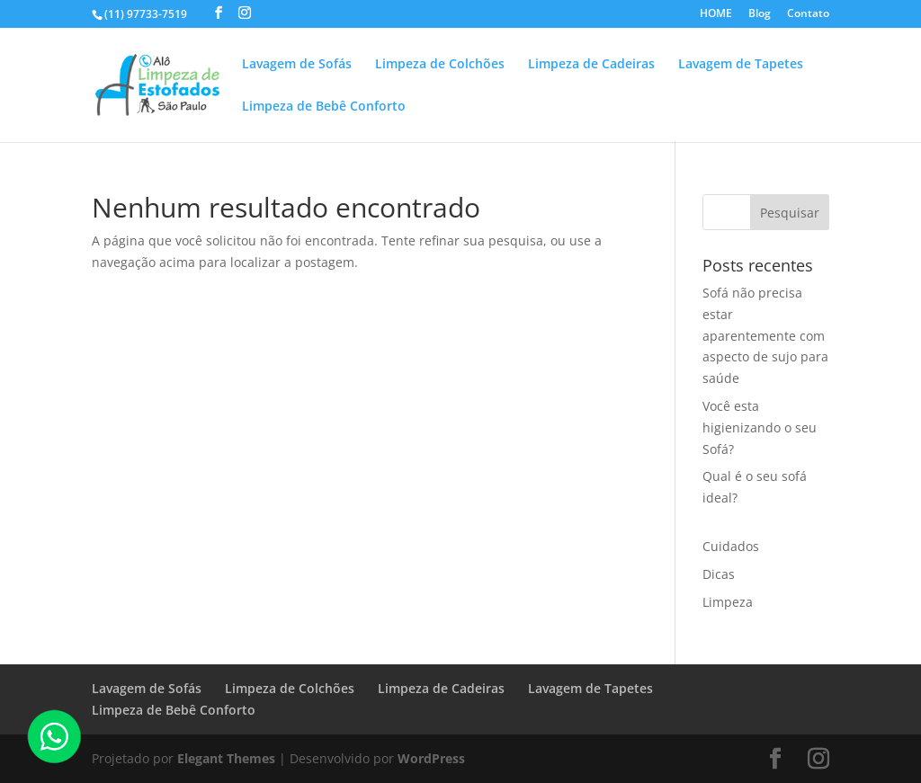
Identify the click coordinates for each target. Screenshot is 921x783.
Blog (759, 14)
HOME (716, 14)
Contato (808, 14)
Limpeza (727, 601)
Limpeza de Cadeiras (591, 65)
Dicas (718, 574)
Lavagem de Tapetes (740, 65)
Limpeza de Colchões (440, 65)
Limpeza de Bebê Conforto (324, 107)
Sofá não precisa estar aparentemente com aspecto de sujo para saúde (765, 335)
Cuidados (730, 546)
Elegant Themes (226, 758)
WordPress (431, 758)
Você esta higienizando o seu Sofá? (759, 427)
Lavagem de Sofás (297, 65)
